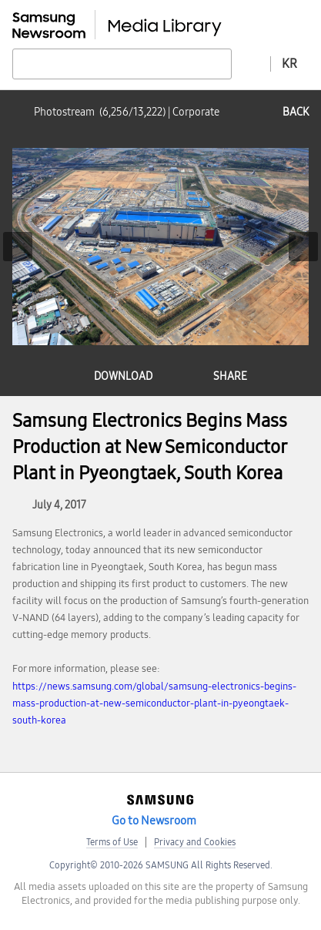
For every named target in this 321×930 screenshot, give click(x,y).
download (123, 376)
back (296, 112)
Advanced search (251, 63)
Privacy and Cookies (195, 842)
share (230, 376)
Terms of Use (112, 842)
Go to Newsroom (154, 821)
